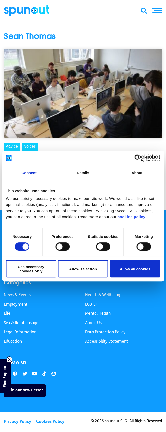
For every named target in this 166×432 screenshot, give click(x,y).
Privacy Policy (17, 422)
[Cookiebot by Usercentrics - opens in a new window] (138, 158)
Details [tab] (83, 173)
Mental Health (98, 314)
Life (7, 314)
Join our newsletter (25, 390)
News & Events (17, 295)
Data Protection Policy (105, 332)
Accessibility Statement (106, 342)
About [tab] (137, 173)
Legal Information (20, 332)
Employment (15, 305)
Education (13, 342)
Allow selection (83, 269)
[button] (157, 10)
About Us (93, 323)
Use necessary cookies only (30, 269)
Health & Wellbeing (102, 295)
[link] (25, 374)
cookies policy (131, 217)
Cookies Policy (50, 422)
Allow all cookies (135, 269)
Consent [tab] (29, 173)
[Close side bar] (9, 359)
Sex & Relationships (21, 323)
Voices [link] (30, 147)
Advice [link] (12, 147)
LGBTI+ (91, 305)
